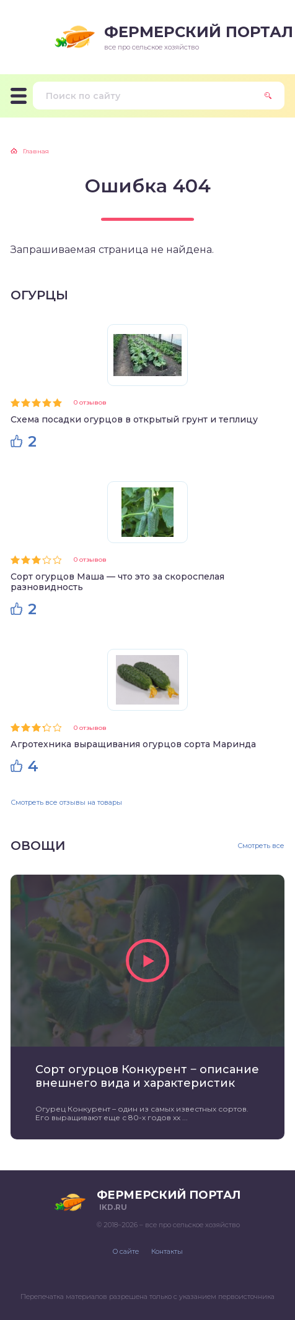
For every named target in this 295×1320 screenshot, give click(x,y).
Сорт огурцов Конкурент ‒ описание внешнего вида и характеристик (147, 1076)
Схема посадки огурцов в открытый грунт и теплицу (134, 419)
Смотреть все (260, 846)
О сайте (126, 1251)
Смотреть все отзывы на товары (66, 802)
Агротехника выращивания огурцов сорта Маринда (133, 744)
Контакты (167, 1251)
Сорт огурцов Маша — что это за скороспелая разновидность (117, 582)
